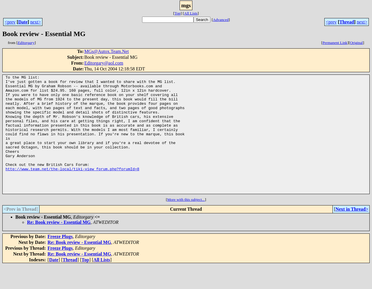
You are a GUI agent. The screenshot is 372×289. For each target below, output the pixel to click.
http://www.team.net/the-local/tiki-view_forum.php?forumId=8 (72, 188)
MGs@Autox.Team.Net (106, 51)
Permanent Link (335, 42)
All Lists (190, 13)
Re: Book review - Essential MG (59, 245)
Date (23, 21)
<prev (10, 21)
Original (356, 42)
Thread (346, 21)
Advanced (221, 19)
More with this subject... (186, 223)
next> (35, 21)
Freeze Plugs (60, 260)
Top (177, 13)
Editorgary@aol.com (103, 63)
